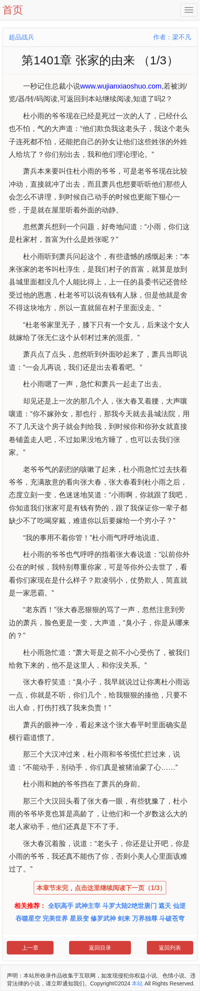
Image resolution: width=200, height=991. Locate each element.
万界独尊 (145, 918)
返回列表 (170, 948)
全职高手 (60, 905)
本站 (137, 983)
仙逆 (179, 905)
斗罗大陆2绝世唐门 (129, 905)
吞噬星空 (28, 918)
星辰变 (79, 918)
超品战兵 (21, 37)
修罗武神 (103, 918)
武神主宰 (87, 905)
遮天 (164, 905)
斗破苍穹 (172, 918)
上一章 (30, 948)
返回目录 (100, 948)
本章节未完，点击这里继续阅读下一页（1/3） (101, 888)
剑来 (123, 918)
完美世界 (55, 918)
